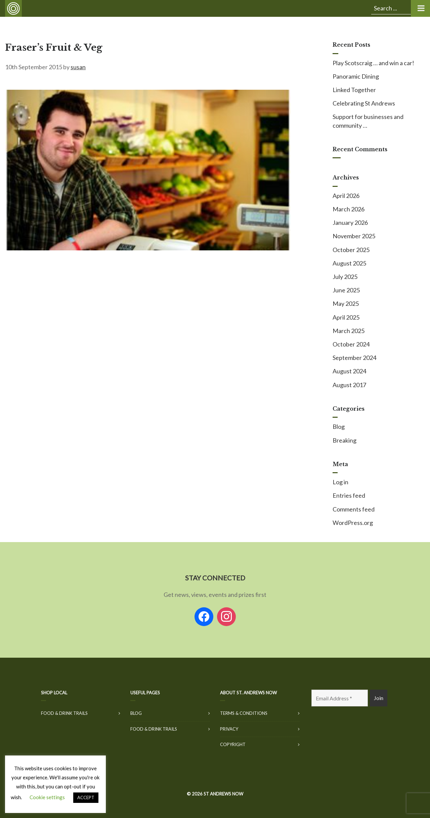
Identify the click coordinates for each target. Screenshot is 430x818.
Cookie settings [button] (47, 797)
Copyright (233, 744)
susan (78, 67)
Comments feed (354, 509)
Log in (340, 482)
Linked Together (354, 89)
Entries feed (349, 495)
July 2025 (345, 276)
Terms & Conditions (243, 713)
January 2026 (350, 222)
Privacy (229, 729)
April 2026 (346, 195)
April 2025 (346, 317)
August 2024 (349, 371)
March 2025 (348, 330)
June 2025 (346, 290)
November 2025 (354, 236)
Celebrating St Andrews (364, 103)
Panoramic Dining (356, 76)
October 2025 (351, 249)
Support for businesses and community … (368, 121)
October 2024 (351, 344)
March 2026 (348, 209)
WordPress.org (353, 522)
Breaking (344, 440)
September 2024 (354, 357)
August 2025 (349, 263)
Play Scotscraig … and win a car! (373, 63)
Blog (339, 426)
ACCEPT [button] (85, 797)
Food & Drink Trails (64, 713)
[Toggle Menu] (420, 8)
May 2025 (346, 303)
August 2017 (349, 384)
